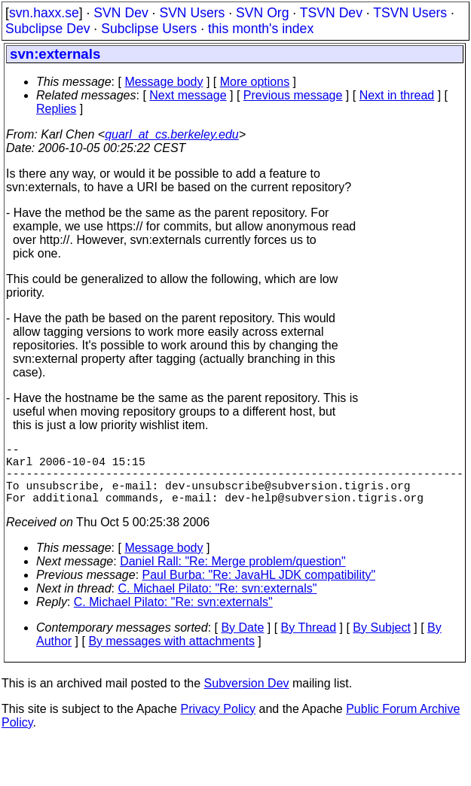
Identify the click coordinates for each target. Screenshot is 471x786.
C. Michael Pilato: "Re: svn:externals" (217, 603)
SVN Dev (120, 12)
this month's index (260, 28)
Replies (56, 108)
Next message (187, 95)
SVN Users (192, 12)
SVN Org (262, 12)
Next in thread (397, 95)
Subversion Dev (246, 698)
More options (255, 81)
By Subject (381, 642)
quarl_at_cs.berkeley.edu (172, 134)
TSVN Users (410, 12)
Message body (163, 81)
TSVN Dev (331, 12)
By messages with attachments (171, 656)
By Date (242, 642)
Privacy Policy (217, 723)
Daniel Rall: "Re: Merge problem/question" (233, 576)
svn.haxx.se (44, 12)
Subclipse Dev (47, 28)
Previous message (293, 95)
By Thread (309, 642)
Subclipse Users (149, 28)
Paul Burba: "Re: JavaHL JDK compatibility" (259, 589)
